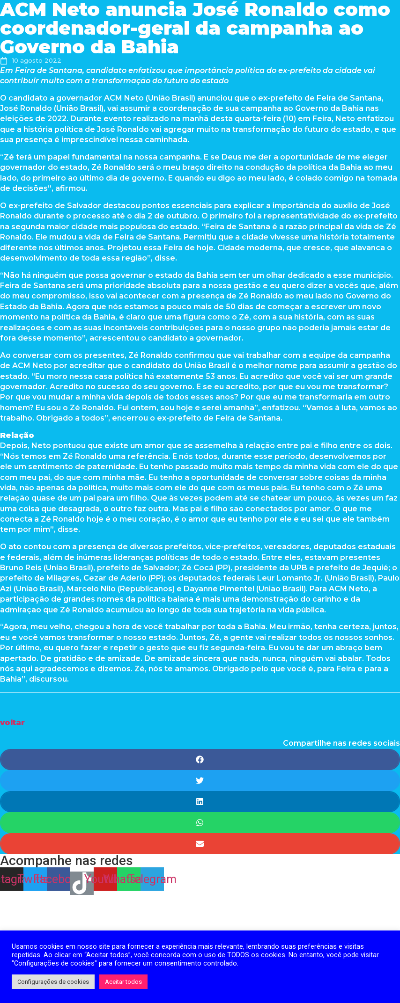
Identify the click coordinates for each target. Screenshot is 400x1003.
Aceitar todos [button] (123, 981)
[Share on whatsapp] (200, 822)
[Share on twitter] (200, 780)
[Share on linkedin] (200, 801)
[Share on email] (200, 843)
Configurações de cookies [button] (53, 981)
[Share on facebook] (200, 759)
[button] (12, 722)
